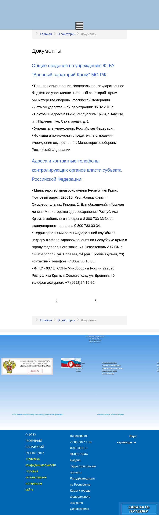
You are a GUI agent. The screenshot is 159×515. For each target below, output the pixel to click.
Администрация (80, 363)
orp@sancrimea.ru (94, 338)
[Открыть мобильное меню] (79, 26)
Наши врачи (79, 365)
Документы (79, 368)
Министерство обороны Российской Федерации (110, 414)
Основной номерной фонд (109, 363)
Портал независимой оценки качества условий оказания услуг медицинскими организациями (37, 414)
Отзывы (78, 371)
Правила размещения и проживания (112, 368)
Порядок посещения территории (111, 365)
